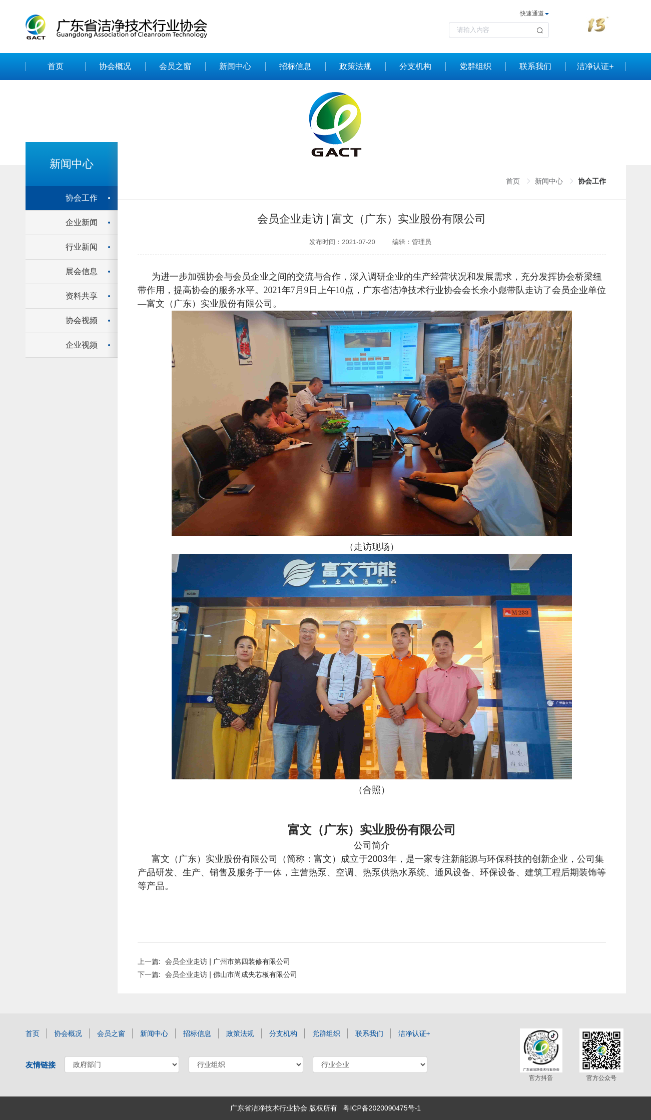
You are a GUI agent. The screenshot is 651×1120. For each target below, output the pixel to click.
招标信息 (295, 66)
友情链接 (41, 1064)
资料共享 (82, 296)
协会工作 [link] (592, 181)
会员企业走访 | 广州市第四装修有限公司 (227, 961)
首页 (56, 66)
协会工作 (82, 198)
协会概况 (115, 66)
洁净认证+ (595, 66)
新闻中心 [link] (549, 181)
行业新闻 (82, 247)
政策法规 (355, 66)
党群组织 (475, 66)
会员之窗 (175, 66)
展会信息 (82, 271)
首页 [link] (513, 181)
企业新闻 (82, 222)
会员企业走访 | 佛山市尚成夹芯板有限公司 (231, 974)
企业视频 (82, 345)
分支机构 (415, 66)
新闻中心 (235, 66)
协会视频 (82, 320)
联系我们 (535, 66)
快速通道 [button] (534, 13)
